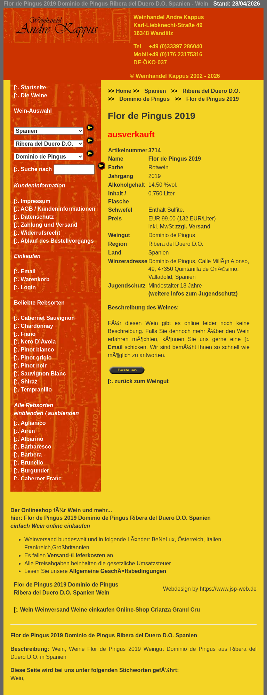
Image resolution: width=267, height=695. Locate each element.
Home (123, 91)
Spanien (155, 91)
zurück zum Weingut (142, 381)
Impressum (35, 201)
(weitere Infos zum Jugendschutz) (193, 294)
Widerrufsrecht (40, 233)
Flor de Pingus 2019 (212, 99)
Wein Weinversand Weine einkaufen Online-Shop (85, 610)
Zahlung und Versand (49, 225)
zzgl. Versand (192, 226)
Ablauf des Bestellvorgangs (57, 241)
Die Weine (34, 95)
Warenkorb (35, 279)
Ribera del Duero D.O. (211, 91)
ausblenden (63, 413)
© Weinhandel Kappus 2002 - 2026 (175, 76)
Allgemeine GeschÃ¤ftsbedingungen (117, 571)
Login (28, 287)
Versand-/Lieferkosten (76, 555)
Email (28, 271)
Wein (74, 510)
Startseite (33, 87)
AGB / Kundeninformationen (58, 209)
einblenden (28, 413)
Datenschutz (37, 217)
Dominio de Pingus (144, 99)
